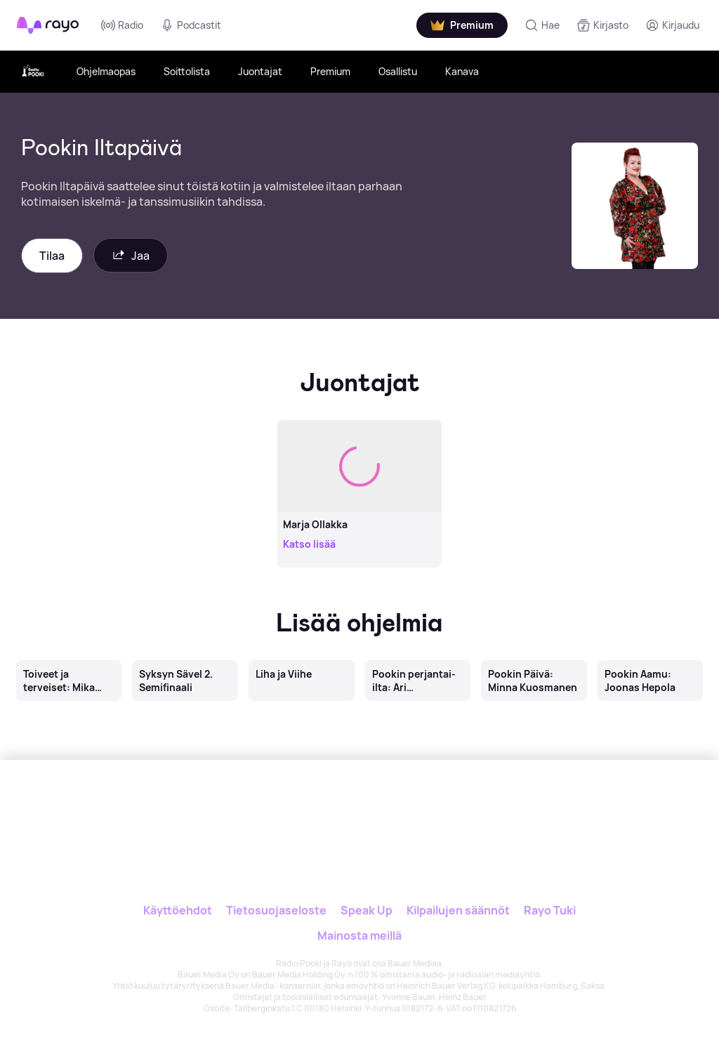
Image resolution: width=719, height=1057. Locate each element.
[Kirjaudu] (672, 25)
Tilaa (52, 255)
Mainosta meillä (359, 935)
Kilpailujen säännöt (458, 910)
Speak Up (367, 910)
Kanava (462, 71)
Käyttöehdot (177, 910)
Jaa (131, 255)
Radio (122, 25)
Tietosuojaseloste (276, 910)
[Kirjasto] (602, 25)
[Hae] (542, 25)
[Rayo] (329, 807)
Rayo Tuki (550, 910)
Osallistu (397, 71)
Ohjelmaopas (106, 71)
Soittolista (187, 71)
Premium (330, 71)
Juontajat (260, 71)
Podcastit (190, 25)
